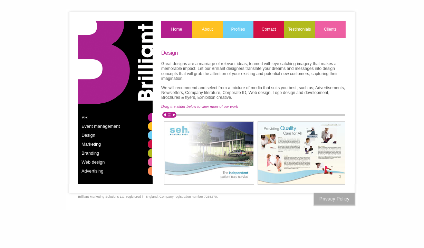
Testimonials (299, 29)
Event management (100, 126)
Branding (90, 153)
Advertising (92, 171)
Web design (93, 162)
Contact (269, 29)
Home (176, 29)
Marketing (91, 144)
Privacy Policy (334, 199)
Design (88, 135)
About (207, 29)
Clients (330, 29)
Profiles (238, 29)
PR (84, 117)
